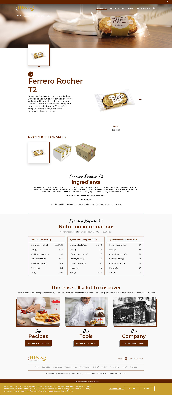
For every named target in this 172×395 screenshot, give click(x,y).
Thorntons (133, 367)
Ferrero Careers (57, 367)
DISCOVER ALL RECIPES (38, 343)
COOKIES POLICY (76, 373)
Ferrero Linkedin (85, 367)
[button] (114, 126)
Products (101, 8)
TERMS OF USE (50, 373)
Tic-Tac (104, 367)
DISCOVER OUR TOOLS (86, 343)
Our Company (143, 8)
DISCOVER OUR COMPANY (134, 343)
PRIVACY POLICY (63, 373)
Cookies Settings (116, 390)
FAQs (120, 358)
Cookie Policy (66, 392)
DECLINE (131, 390)
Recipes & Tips (117, 8)
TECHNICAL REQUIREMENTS (117, 373)
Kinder (124, 367)
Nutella (96, 367)
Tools (130, 8)
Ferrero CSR (46, 367)
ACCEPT (147, 390)
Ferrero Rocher (114, 367)
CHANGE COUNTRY (136, 358)
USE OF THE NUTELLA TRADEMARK (95, 373)
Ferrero (37, 367)
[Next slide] (140, 100)
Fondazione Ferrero (71, 367)
